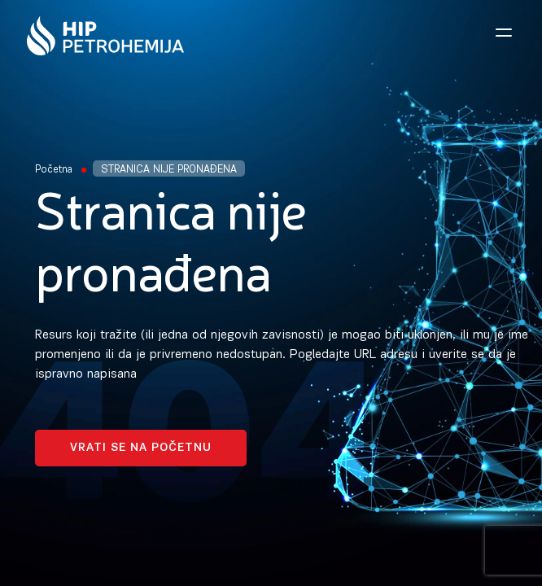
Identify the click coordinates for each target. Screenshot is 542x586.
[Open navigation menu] (503, 32)
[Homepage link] (105, 35)
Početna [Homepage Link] (53, 169)
